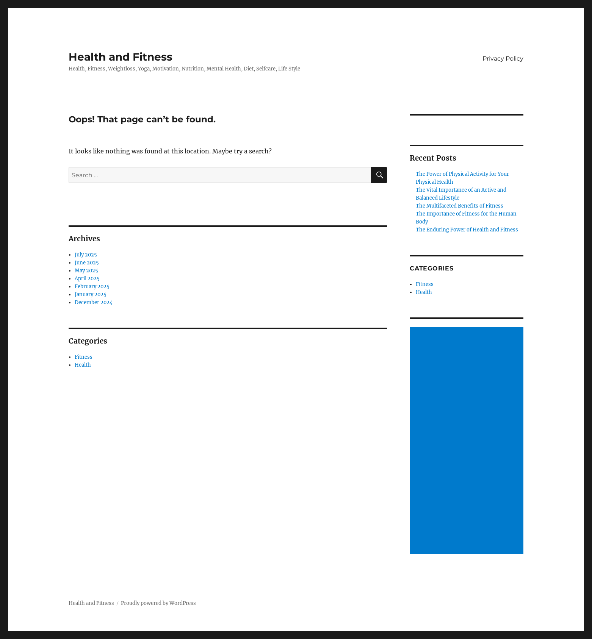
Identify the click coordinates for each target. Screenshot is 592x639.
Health (83, 365)
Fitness (83, 357)
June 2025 (87, 262)
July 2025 (86, 255)
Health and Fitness (120, 56)
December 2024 (94, 302)
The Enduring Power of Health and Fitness (467, 230)
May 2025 (86, 270)
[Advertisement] (468, 441)
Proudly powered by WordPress (158, 603)
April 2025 (87, 278)
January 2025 (90, 294)
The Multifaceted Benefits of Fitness (459, 206)
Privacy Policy (502, 58)
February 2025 (92, 286)
